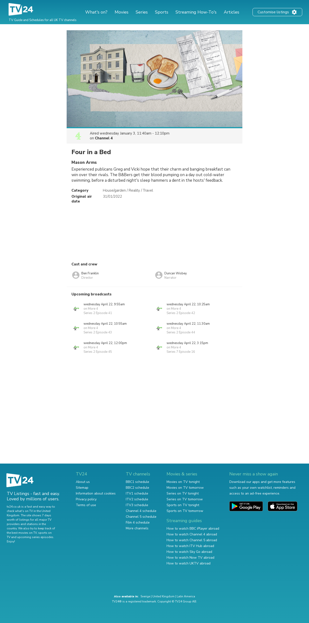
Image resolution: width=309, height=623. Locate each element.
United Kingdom (163, 596)
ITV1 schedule (137, 493)
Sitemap (82, 487)
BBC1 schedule (137, 482)
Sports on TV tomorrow (185, 511)
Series (142, 12)
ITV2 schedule (137, 499)
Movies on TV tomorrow (185, 487)
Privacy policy (86, 499)
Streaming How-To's (196, 12)
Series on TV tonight (183, 493)
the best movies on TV (22, 533)
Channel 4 (104, 138)
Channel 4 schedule (141, 511)
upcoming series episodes (35, 537)
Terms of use (86, 505)
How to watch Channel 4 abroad (192, 534)
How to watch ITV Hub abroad (190, 546)
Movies (121, 12)
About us (83, 482)
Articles (231, 12)
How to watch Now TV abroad (190, 557)
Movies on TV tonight (183, 482)
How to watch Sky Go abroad (189, 551)
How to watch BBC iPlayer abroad (193, 528)
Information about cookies (96, 493)
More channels (137, 528)
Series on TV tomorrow (185, 499)
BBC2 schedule (137, 487)
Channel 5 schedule (141, 516)
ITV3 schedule (137, 505)
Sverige (145, 596)
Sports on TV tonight (183, 505)
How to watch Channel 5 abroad (192, 540)
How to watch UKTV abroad (189, 563)
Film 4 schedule (138, 522)
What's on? (96, 12)
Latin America (186, 596)
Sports (161, 12)
